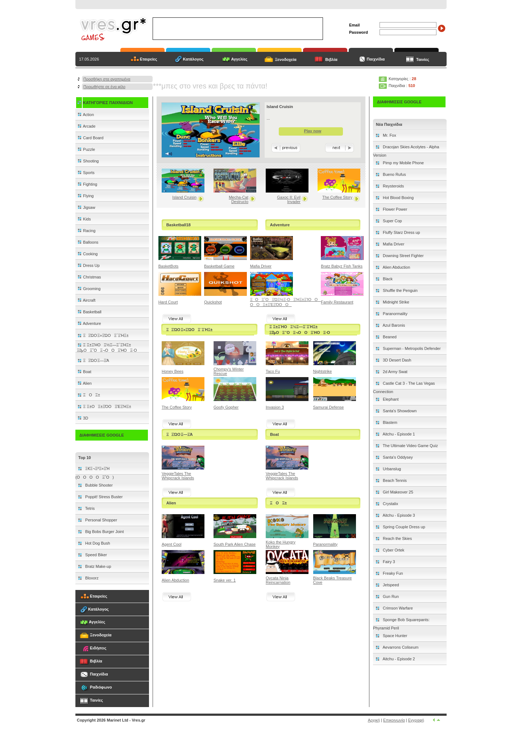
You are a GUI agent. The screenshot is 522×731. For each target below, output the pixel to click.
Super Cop (392, 221)
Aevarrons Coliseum (400, 647)
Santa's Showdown (399, 411)
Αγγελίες (239, 59)
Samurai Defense (328, 407)
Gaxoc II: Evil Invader (289, 199)
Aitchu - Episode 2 (398, 659)
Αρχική (374, 720)
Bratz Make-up (97, 566)
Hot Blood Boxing (398, 197)
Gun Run (390, 596)
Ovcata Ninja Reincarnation (278, 580)
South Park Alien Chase (235, 544)
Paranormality (325, 544)
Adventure (89, 323)
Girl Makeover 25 (397, 492)
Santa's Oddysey (397, 457)
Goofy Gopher (226, 407)
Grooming (88, 288)
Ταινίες (422, 59)
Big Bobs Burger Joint (104, 531)
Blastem (389, 422)
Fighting (87, 184)
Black (387, 279)
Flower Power (394, 209)
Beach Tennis (394, 480)
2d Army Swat (394, 371)
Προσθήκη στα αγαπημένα (106, 79)
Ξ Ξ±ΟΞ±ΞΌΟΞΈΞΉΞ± (104, 406)
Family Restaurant (337, 302)
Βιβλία (331, 59)
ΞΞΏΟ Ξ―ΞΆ (93, 360)
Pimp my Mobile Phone (403, 163)
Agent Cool (171, 544)
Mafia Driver (261, 266)
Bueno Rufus (394, 174)
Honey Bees (172, 371)
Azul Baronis (393, 325)
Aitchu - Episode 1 (398, 434)
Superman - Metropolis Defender (411, 348)
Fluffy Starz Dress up (401, 232)
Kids (84, 219)
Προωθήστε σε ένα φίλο (104, 86)
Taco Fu (273, 371)
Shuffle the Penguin (400, 290)
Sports (86, 172)
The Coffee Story (337, 197)
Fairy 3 (388, 561)
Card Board (90, 138)
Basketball (89, 312)
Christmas (89, 277)
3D (82, 418)
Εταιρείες (148, 59)
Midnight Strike (395, 302)
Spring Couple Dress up (403, 527)
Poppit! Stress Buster (103, 497)
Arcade (86, 126)
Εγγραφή (416, 720)
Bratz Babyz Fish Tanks (341, 266)
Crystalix (390, 503)
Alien (84, 383)
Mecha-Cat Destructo (238, 199)
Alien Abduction (175, 580)
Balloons (87, 242)
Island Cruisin (184, 197)
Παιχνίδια (375, 59)
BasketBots (168, 266)
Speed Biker (95, 555)
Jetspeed (390, 585)
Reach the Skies (397, 538)
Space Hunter (394, 635)
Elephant (390, 399)
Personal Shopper (100, 520)
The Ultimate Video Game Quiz (410, 445)
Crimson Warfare (397, 608)
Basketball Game (219, 266)
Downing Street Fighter (403, 255)
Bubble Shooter (98, 485)
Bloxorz (91, 578)
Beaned (389, 337)
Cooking (87, 254)
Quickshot (213, 302)
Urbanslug (391, 469)
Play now (313, 131)
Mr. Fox (389, 135)
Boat (84, 371)
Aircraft (86, 300)
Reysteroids (393, 186)
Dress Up (88, 265)
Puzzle (86, 149)
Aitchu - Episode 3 (398, 515)
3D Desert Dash (396, 360)
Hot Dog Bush (97, 543)
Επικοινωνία (394, 720)
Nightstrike (322, 371)
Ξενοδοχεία (286, 59)
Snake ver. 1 (225, 580)
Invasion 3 (275, 407)
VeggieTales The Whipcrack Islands (178, 475)
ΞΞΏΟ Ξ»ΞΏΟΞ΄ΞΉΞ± (103, 335)
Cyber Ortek (393, 550)
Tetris (89, 508)
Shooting (88, 161)
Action (85, 114)
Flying (85, 196)
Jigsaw (86, 207)
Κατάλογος (193, 59)
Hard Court (168, 302)
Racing (86, 230)
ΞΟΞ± (88, 395)
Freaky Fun (392, 573)
